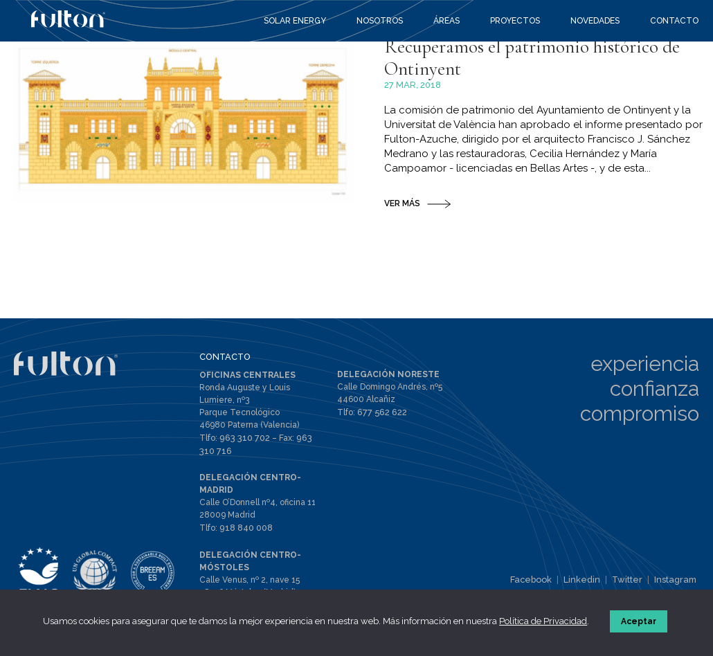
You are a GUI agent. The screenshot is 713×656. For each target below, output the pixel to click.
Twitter (631, 584)
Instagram (676, 584)
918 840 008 (245, 530)
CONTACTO (223, 361)
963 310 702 (242, 441)
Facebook (539, 584)
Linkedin (587, 584)
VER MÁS (402, 273)
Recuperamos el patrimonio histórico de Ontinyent (543, 125)
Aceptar (640, 624)
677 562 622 (380, 416)
